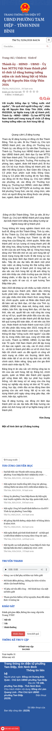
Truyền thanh (12, 561)
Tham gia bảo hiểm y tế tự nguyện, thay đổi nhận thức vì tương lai (27, 598)
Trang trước (11, 460)
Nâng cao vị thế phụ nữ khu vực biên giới (23, 575)
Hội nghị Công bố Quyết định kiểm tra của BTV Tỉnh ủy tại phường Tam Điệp (26, 510)
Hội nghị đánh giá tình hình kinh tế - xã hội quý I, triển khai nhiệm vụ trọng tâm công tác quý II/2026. (26, 534)
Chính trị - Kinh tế (26, 57)
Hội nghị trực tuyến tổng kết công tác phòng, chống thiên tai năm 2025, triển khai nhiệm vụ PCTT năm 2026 (25, 485)
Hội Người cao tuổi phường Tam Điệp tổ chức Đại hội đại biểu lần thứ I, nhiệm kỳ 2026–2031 (27, 546)
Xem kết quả (33, 634)
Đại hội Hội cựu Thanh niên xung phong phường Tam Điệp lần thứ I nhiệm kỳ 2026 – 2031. (24, 473)
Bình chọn (18, 634)
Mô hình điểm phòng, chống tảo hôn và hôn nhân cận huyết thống (25, 582)
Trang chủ (8, 57)
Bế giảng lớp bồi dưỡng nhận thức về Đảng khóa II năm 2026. (27, 522)
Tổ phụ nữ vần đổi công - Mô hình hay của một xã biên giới (26, 590)
